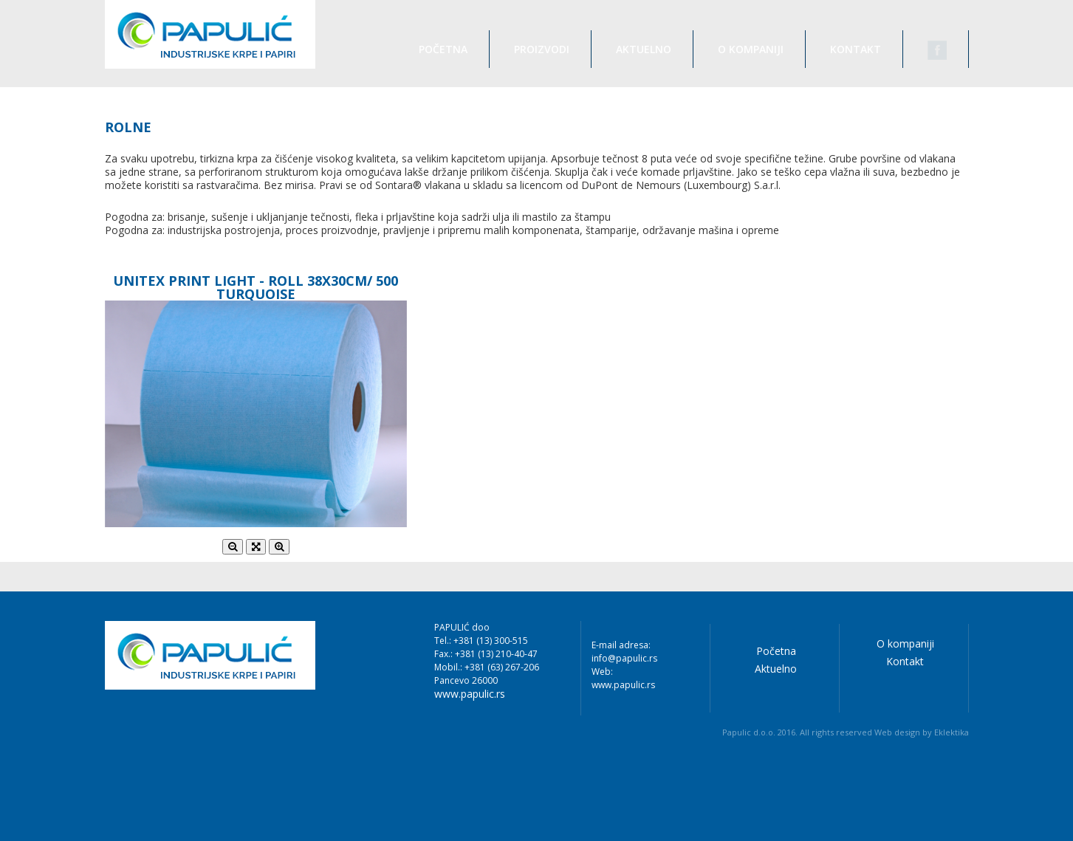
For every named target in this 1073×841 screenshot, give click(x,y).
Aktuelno (643, 49)
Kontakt (855, 49)
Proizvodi (541, 49)
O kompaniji (751, 49)
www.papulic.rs (469, 694)
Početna (443, 49)
